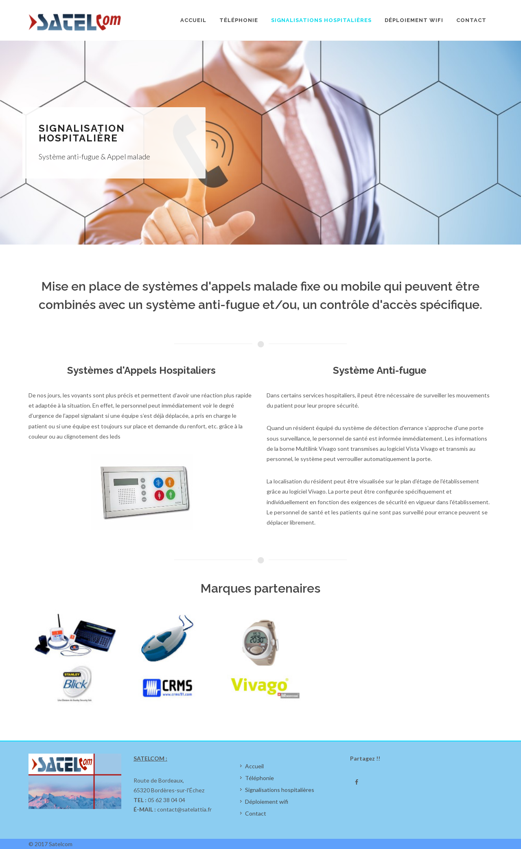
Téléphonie (259, 777)
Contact (255, 813)
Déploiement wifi (266, 801)
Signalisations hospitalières (279, 789)
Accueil (254, 766)
